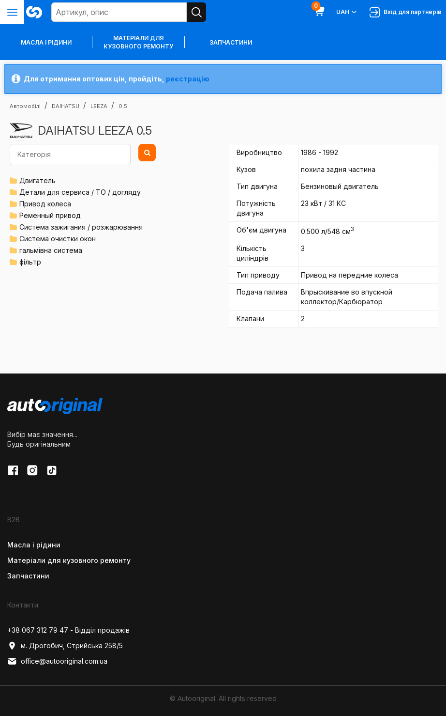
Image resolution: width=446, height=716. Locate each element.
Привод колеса (45, 204)
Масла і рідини (33, 545)
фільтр (30, 262)
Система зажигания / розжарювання (81, 227)
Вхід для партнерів (405, 12)
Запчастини (230, 42)
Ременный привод (50, 215)
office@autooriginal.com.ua (57, 661)
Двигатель (37, 180)
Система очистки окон (57, 238)
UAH (347, 12)
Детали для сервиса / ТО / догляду (80, 192)
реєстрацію (187, 79)
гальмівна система (50, 250)
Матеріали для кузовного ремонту (138, 42)
